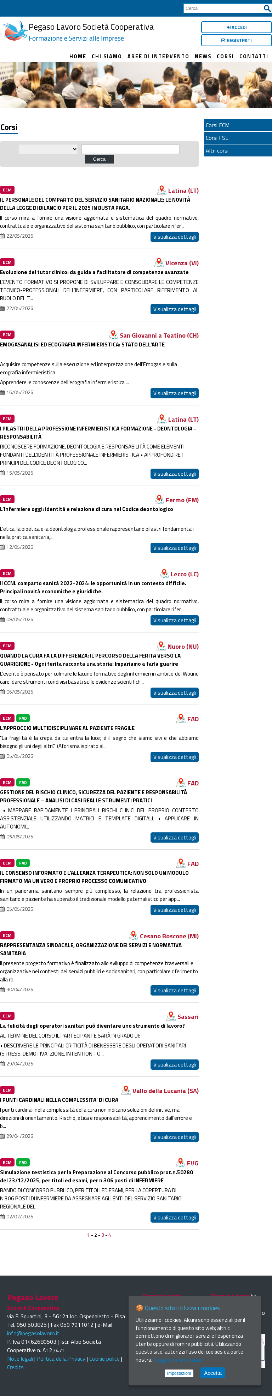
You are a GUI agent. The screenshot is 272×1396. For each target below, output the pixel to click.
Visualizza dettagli (174, 237)
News (203, 56)
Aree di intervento (158, 56)
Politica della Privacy (61, 1358)
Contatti (253, 56)
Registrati (236, 40)
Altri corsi (217, 150)
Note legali (20, 1358)
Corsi (225, 56)
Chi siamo (107, 56)
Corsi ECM (218, 125)
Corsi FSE (217, 137)
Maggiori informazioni (177, 1360)
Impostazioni (179, 1373)
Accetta (213, 1373)
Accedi (237, 27)
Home (77, 56)
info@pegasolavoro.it (33, 1333)
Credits (15, 1367)
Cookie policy (104, 1358)
